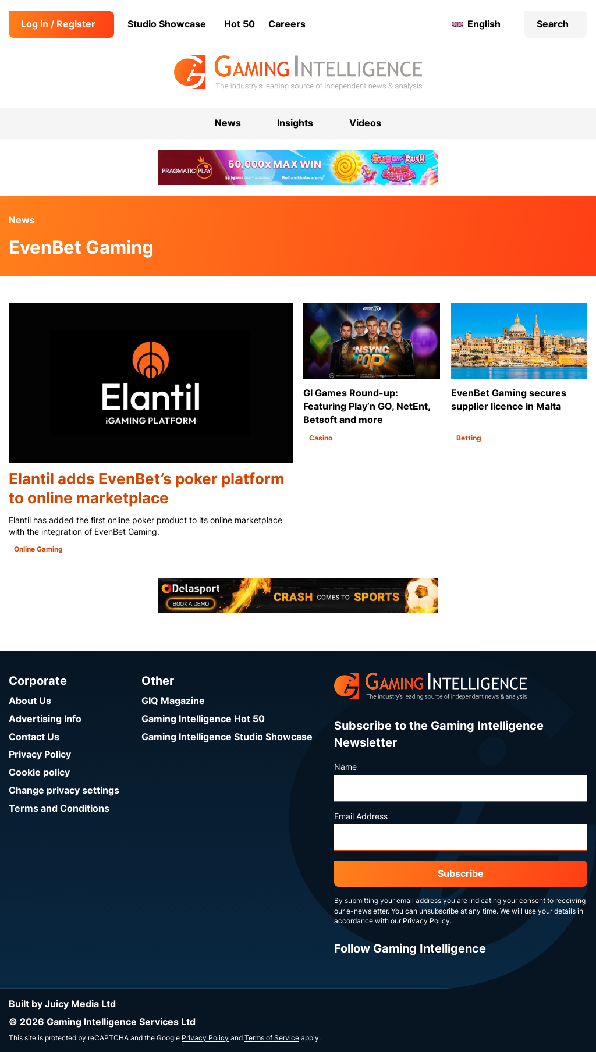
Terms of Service (271, 1038)
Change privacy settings (64, 790)
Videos (365, 123)
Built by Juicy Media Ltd (62, 1004)
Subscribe (461, 873)
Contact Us (34, 736)
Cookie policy (39, 772)
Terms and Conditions (59, 808)
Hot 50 (239, 24)
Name (345, 767)
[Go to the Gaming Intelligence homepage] (297, 72)
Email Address (361, 816)
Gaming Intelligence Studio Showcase (227, 736)
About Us (30, 700)
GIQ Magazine (173, 700)
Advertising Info (45, 718)
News (22, 220)
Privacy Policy (40, 754)
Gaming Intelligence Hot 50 (203, 718)
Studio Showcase (166, 24)
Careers (287, 24)
